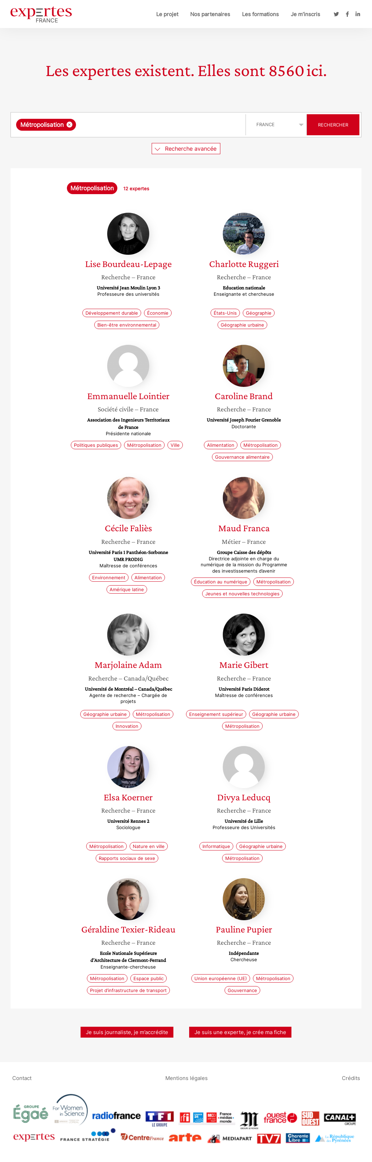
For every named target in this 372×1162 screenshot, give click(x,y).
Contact (22, 1077)
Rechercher (333, 125)
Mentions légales (186, 1077)
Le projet (167, 14)
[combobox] (129, 124)
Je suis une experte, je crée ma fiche (240, 1032)
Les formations (260, 14)
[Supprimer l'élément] (70, 125)
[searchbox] (150, 124)
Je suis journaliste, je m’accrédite (127, 1032)
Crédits (351, 1077)
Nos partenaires (210, 14)
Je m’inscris (305, 14)
